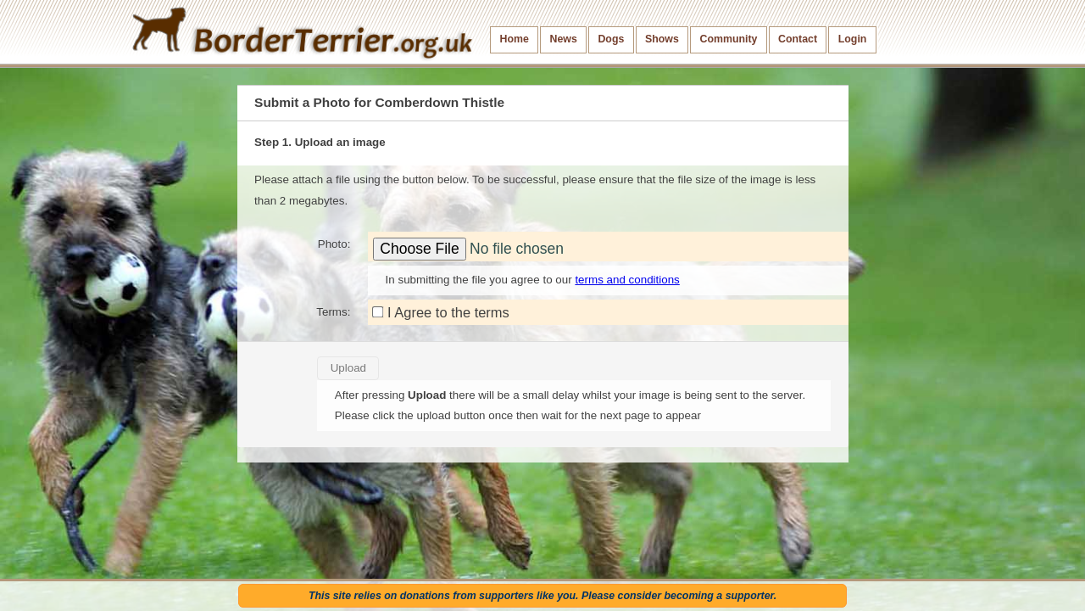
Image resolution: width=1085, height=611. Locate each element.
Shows (662, 39)
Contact (797, 39)
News (562, 39)
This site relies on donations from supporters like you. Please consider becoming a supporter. (542, 596)
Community (728, 39)
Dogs (611, 39)
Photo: (334, 244)
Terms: (333, 312)
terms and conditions (627, 279)
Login (852, 39)
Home (514, 39)
